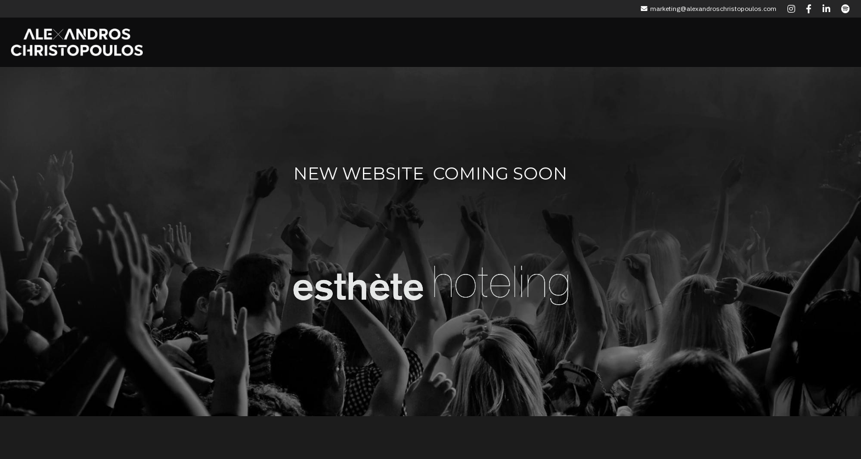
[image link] (358, 277)
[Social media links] (791, 8)
